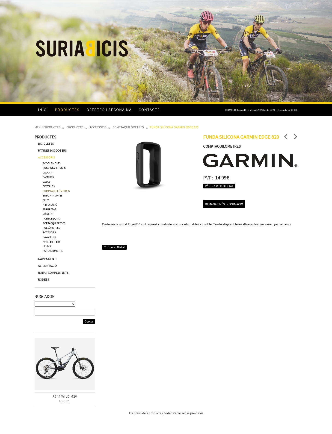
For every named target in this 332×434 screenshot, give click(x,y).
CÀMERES (48, 177)
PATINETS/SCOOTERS (52, 150)
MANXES (47, 214)
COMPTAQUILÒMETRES (128, 127)
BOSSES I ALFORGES (54, 168)
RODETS (43, 279)
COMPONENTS (47, 259)
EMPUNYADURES (52, 195)
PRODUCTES (74, 127)
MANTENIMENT (51, 241)
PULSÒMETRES (51, 227)
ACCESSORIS (97, 127)
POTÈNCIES (49, 232)
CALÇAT (47, 172)
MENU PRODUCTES (47, 127)
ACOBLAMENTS (51, 163)
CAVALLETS (49, 237)
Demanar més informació (224, 204)
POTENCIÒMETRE (53, 250)
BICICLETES (46, 143)
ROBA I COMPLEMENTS (53, 272)
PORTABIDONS (51, 218)
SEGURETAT (49, 209)
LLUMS (47, 246)
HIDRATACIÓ (50, 204)
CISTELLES (49, 186)
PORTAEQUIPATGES (54, 223)
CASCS (46, 181)
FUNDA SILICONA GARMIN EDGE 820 (174, 127)
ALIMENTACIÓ (47, 266)
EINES (46, 200)
